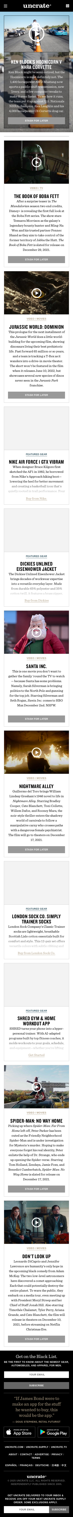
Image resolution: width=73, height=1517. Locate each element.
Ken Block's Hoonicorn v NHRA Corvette (36, 64)
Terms (36, 1458)
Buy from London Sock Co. (36, 953)
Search (61, 5)
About (13, 1454)
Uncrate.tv (59, 1447)
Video (34, 188)
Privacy (57, 1454)
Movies (41, 318)
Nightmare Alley (36, 786)
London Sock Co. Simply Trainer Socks (36, 919)
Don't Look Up (36, 1256)
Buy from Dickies (37, 600)
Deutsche (42, 1465)
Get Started (36, 1055)
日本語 (55, 1465)
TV (41, 188)
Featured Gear (36, 454)
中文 (64, 1465)
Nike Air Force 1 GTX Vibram (36, 461)
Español (11, 1465)
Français (26, 1465)
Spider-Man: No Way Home (36, 1120)
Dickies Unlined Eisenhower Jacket (37, 566)
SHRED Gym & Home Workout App (37, 1021)
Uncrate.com (14, 1447)
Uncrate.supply (37, 1447)
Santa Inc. (36, 666)
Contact (26, 1454)
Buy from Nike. (36, 498)
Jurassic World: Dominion (36, 326)
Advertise (42, 1454)
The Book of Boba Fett (36, 196)
